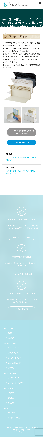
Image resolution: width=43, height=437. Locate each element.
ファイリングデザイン (15, 359)
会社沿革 (11, 404)
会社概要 (11, 399)
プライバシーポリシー (15, 419)
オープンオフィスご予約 (21, 238)
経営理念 (11, 394)
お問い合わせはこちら (22, 142)
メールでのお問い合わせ (21, 310)
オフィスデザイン (13, 354)
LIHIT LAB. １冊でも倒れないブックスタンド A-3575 (21, 132)
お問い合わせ (12, 414)
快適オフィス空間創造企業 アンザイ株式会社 (15, 4)
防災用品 (11, 369)
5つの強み (11, 339)
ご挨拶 (10, 334)
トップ (8, 409)
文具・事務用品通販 (14, 364)
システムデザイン (13, 349)
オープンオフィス (13, 379)
